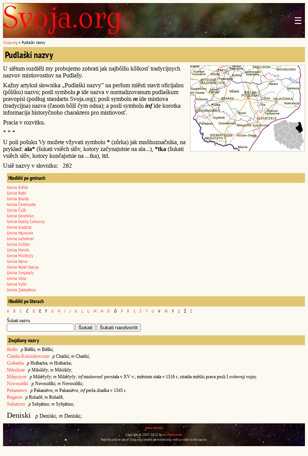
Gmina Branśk (18, 198)
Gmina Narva (17, 261)
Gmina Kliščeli (18, 244)
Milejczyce (16, 376)
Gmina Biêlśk (17, 187)
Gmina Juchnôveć (20, 238)
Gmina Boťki (17, 193)
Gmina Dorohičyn (20, 216)
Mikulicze (16, 370)
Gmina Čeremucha (21, 204)
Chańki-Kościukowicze (28, 356)
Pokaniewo (17, 390)
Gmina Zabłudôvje (21, 289)
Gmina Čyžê (16, 210)
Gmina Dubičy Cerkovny (26, 221)
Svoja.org (10, 42)
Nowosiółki (17, 383)
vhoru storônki (154, 427)
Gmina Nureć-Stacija (23, 267)
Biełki (12, 349)
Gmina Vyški (17, 284)
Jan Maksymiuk (172, 434)
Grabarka (15, 363)
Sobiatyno (16, 404)
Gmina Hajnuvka (20, 233)
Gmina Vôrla (16, 278)
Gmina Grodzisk (19, 227)
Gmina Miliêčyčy (20, 255)
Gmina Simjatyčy (20, 272)
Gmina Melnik (18, 250)
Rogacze (14, 397)
